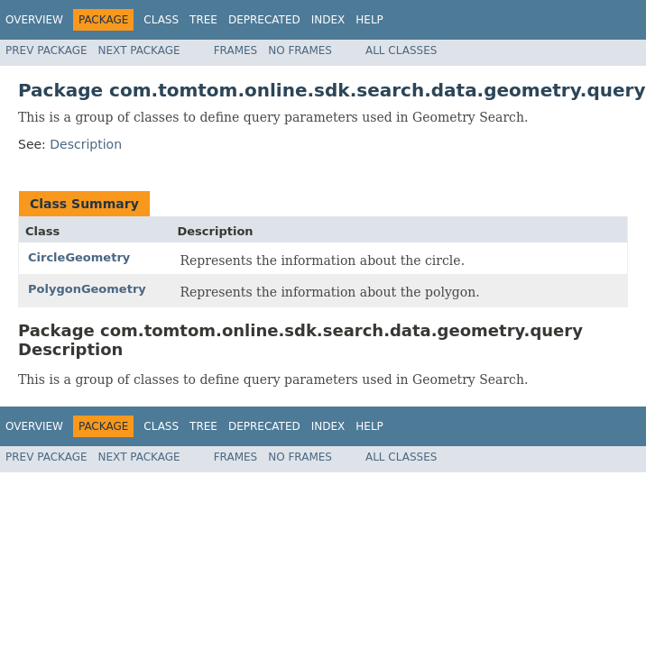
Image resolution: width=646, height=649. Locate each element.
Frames (236, 50)
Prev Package (46, 50)
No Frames (300, 50)
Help (369, 20)
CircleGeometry (79, 257)
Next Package (139, 50)
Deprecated (264, 20)
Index (328, 20)
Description (86, 144)
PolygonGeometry (87, 289)
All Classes (401, 50)
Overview (34, 20)
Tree (203, 20)
